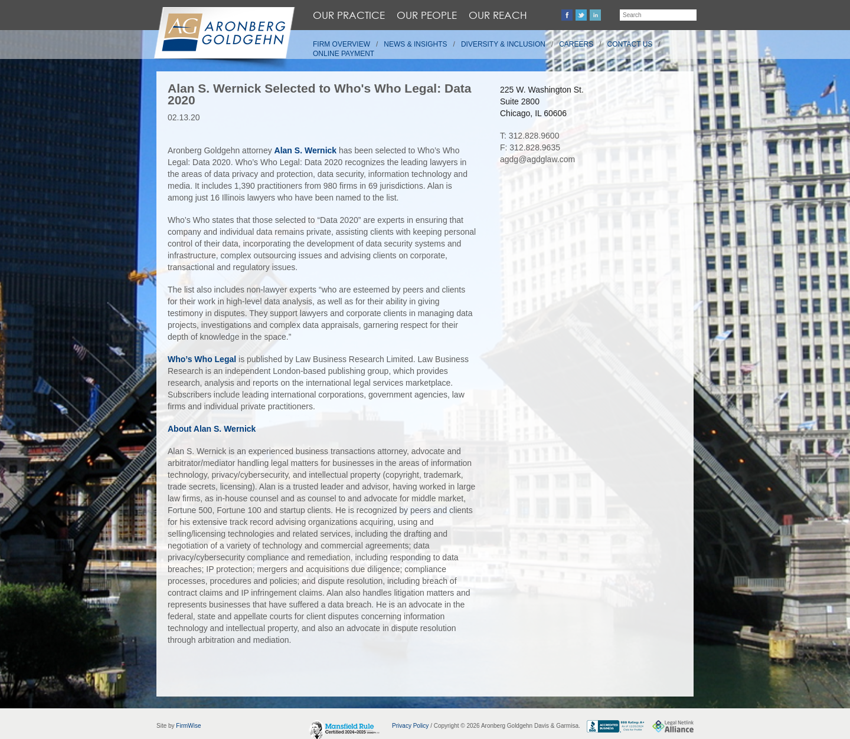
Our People (427, 15)
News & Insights (415, 44)
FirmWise (188, 725)
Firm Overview (341, 44)
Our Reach (498, 15)
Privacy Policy (410, 725)
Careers (576, 44)
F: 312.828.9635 (530, 147)
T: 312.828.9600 (529, 135)
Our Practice (349, 15)
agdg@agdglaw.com (537, 159)
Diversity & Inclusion (503, 44)
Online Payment (343, 54)
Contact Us (630, 44)
